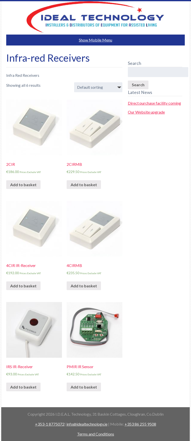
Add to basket (23, 184)
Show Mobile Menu (95, 40)
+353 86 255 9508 (140, 424)
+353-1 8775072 (49, 424)
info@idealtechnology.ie (86, 424)
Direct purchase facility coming (154, 103)
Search (138, 84)
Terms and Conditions (95, 434)
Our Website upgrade (146, 112)
